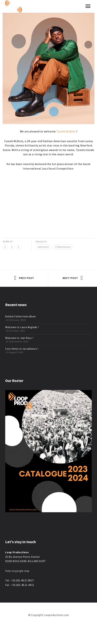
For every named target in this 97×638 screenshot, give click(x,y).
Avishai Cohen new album (20, 316)
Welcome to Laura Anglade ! (22, 327)
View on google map (17, 571)
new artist (44, 247)
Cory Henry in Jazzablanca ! (21, 348)
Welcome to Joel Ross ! (19, 338)
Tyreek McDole (65, 131)
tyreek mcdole (63, 247)
